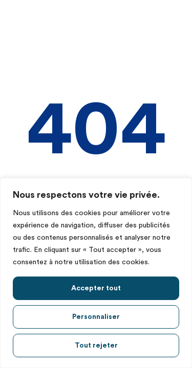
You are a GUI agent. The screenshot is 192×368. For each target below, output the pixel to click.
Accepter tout (96, 288)
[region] (96, 273)
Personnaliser (96, 316)
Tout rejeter (96, 345)
